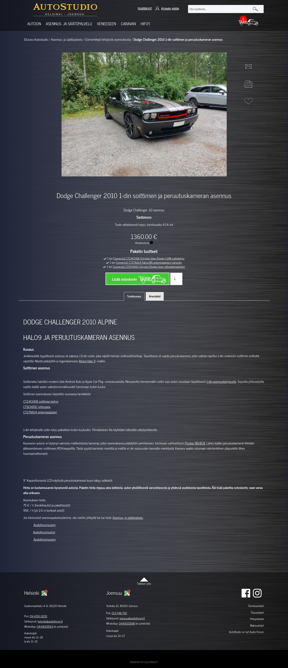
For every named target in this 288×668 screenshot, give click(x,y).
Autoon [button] (34, 23)
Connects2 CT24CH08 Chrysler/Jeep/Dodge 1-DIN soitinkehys (148, 258)
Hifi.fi (145, 23)
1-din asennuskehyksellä (221, 381)
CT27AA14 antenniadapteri (40, 412)
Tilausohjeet (257, 612)
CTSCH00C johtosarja (36, 406)
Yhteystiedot (257, 619)
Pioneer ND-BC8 (195, 443)
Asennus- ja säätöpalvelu (128, 517)
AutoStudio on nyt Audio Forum (246, 632)
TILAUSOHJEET (145, 9)
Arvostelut (155, 296)
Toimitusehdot (256, 605)
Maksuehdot (257, 625)
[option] (96, 184)
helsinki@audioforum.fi (50, 621)
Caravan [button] (128, 23)
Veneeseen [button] (106, 23)
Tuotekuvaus (134, 296)
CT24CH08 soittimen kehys (40, 401)
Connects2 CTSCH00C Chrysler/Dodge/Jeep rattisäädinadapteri (149, 266)
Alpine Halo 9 (87, 361)
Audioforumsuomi (44, 525)
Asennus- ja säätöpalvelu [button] (69, 23)
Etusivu (29, 39)
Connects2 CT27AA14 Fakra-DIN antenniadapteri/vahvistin (149, 262)
